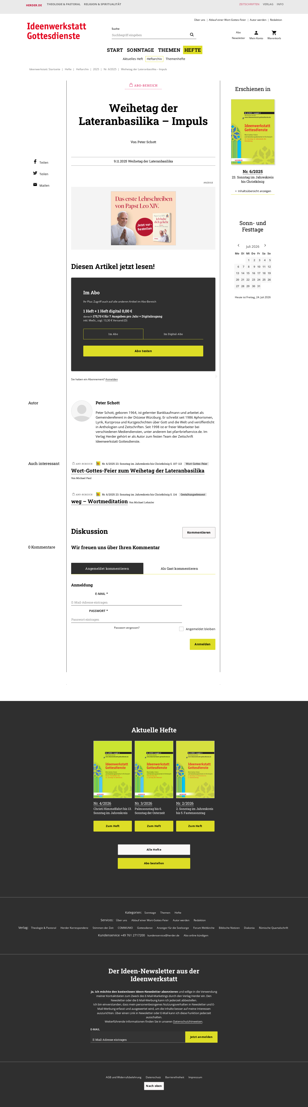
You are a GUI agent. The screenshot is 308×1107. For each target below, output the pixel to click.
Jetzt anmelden (201, 1024)
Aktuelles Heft (133, 55)
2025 (96, 66)
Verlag (263, 5)
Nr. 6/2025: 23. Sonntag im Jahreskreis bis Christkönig (133, 461)
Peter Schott (147, 139)
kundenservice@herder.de (163, 922)
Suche (116, 25)
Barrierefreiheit (174, 1064)
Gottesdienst (144, 915)
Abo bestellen (154, 850)
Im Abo (113, 331)
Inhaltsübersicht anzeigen (254, 188)
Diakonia (249, 915)
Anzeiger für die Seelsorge (173, 915)
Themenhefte (175, 55)
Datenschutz (153, 1064)
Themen (169, 46)
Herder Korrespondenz (74, 915)
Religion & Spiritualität (107, 5)
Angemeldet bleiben (200, 616)
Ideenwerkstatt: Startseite (44, 66)
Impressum (195, 1064)
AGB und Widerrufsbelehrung (123, 1064)
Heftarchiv (154, 55)
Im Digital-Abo (173, 331)
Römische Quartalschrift (273, 915)
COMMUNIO (125, 915)
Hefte (192, 46)
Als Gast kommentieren (179, 566)
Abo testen (143, 348)
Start (115, 46)
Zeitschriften (242, 5)
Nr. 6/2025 (110, 66)
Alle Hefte (154, 836)
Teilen (43, 159)
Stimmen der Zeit (103, 915)
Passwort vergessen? (126, 615)
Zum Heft (113, 813)
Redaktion (276, 16)
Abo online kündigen (196, 922)
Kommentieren (198, 530)
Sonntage (140, 46)
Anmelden (111, 376)
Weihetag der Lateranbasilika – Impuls (144, 66)
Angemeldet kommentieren (107, 566)
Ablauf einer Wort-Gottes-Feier (227, 16)
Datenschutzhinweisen (187, 1009)
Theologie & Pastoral (65, 5)
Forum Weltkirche (204, 915)
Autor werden (258, 16)
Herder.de (34, 5)
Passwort (98, 603)
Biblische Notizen (229, 915)
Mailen (44, 182)
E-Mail (101, 591)
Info (278, 5)
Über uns (199, 16)
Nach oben (154, 1073)
